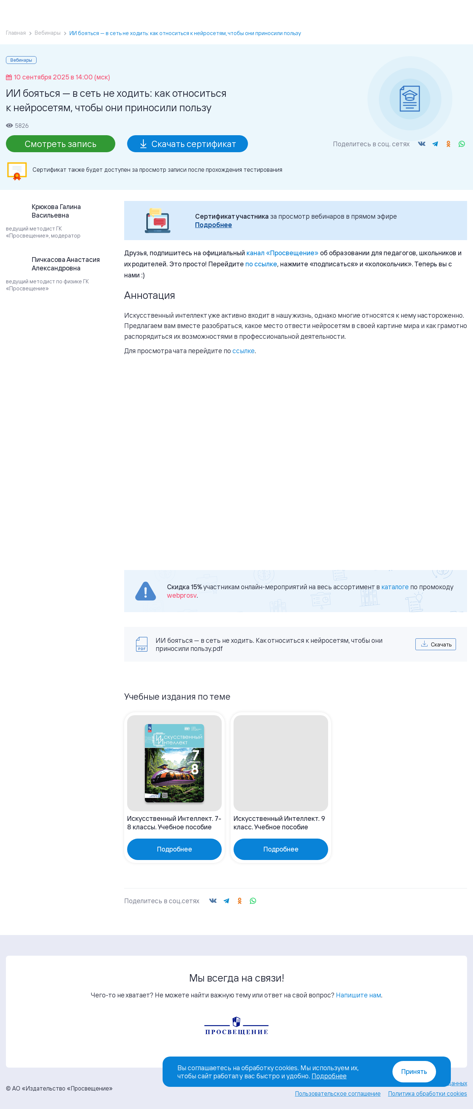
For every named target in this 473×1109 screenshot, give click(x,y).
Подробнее (213, 225)
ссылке (243, 351)
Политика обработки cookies (427, 1093)
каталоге (395, 587)
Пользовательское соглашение (338, 1093)
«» (282, 253)
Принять (414, 1071)
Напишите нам (358, 995)
